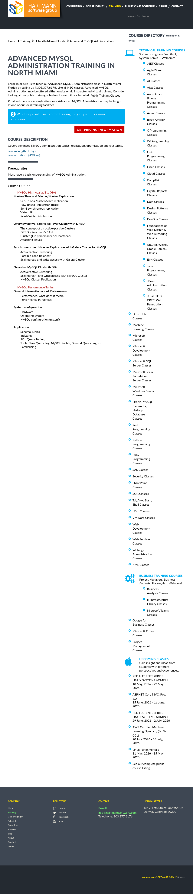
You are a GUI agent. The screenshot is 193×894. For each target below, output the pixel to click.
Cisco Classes (156, 167)
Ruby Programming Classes (141, 459)
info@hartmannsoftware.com (117, 812)
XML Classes (140, 564)
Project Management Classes (141, 646)
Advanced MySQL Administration (92, 41)
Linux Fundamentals (145, 749)
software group (159, 877)
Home (12, 41)
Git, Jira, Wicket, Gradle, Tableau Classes (157, 249)
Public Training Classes (105, 95)
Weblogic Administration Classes (142, 554)
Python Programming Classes (141, 444)
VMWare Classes (143, 517)
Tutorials (12, 829)
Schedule (12, 821)
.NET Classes (155, 63)
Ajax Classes (155, 87)
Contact (177, 6)
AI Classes (153, 81)
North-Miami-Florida (51, 41)
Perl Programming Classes (141, 429)
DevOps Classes (157, 219)
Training (115, 6)
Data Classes (155, 201)
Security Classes (143, 476)
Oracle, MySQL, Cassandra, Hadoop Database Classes (142, 410)
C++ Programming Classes (156, 156)
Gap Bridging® (15, 816)
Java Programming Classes (156, 270)
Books (11, 846)
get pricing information (99, 129)
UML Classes (140, 511)
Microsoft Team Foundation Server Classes (142, 376)
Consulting (74, 6)
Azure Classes (156, 113)
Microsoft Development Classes (141, 350)
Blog (10, 833)
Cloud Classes (156, 173)
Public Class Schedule (140, 6)
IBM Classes (155, 259)
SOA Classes (140, 493)
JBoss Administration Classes (156, 285)
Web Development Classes (141, 528)
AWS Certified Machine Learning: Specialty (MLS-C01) (149, 731)
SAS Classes (140, 469)
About (163, 6)
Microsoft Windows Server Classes (143, 391)
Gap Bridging (95, 6)
